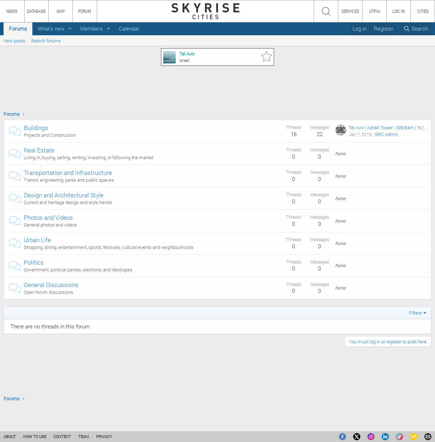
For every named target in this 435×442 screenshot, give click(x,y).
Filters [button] (415, 313)
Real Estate (39, 150)
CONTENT (62, 436)
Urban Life (37, 240)
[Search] (415, 28)
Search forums (46, 40)
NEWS (11, 11)
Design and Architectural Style (64, 195)
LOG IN (398, 11)
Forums (18, 28)
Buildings (36, 128)
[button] (70, 28)
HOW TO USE (34, 436)
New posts (14, 40)
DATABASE (36, 11)
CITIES (423, 11)
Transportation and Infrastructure (68, 172)
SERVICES (350, 11)
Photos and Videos (48, 217)
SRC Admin (386, 134)
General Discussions (51, 285)
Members (91, 28)
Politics (34, 262)
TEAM (83, 436)
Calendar (129, 28)
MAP (61, 11)
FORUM (84, 11)
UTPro (374, 11)
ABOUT (10, 436)
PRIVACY (104, 436)
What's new (51, 28)
